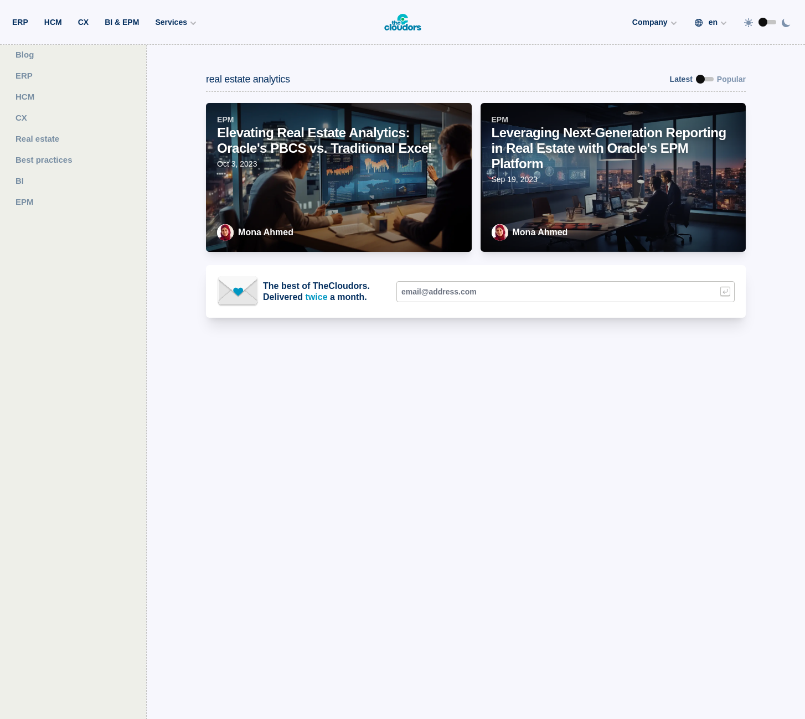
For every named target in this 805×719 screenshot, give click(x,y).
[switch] (767, 22)
